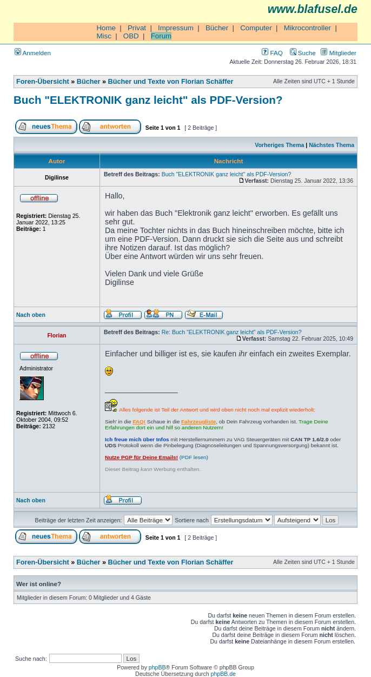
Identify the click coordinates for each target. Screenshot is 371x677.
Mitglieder (338, 52)
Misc (103, 36)
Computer (256, 28)
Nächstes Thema (331, 145)
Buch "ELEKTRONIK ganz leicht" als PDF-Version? (148, 100)
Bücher (217, 28)
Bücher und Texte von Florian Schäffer (171, 81)
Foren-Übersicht (42, 81)
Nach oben (30, 314)
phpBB (157, 667)
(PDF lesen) (156, 457)
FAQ (272, 52)
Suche (303, 52)
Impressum (176, 28)
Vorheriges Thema (279, 145)
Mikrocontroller (307, 28)
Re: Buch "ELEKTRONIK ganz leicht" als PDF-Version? (232, 332)
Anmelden (33, 52)
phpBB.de (223, 674)
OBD (131, 36)
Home (106, 28)
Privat (137, 28)
